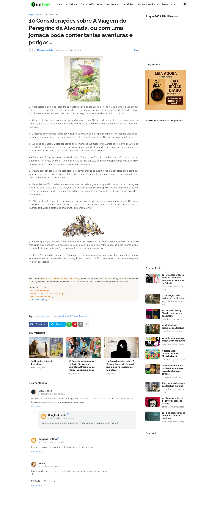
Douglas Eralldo (57, 415)
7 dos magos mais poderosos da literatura (173, 296)
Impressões (56, 316)
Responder (36, 406)
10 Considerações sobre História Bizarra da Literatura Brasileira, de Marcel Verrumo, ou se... (82, 365)
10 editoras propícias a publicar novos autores (173, 339)
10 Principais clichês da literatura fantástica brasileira (173, 416)
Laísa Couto (45, 390)
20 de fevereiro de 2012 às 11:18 (61, 418)
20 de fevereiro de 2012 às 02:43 (51, 394)
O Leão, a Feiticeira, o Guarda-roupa (47, 293)
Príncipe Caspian (38, 299)
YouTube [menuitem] (128, 4)
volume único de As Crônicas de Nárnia (60, 278)
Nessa (42, 463)
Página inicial (35, 14)
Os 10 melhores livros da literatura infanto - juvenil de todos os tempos (172, 369)
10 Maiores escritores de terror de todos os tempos (172, 401)
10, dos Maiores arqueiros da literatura (173, 326)
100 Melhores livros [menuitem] (147, 4)
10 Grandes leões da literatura (42, 362)
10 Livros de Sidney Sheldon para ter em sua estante (172, 313)
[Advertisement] (165, 213)
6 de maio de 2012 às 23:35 (49, 466)
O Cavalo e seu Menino (41, 296)
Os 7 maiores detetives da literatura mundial (173, 384)
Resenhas (84, 316)
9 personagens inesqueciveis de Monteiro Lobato (170, 353)
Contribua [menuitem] (71, 4)
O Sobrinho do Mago (40, 290)
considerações (51, 14)
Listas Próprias (70, 316)
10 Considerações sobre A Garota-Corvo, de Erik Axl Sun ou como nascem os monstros (120, 365)
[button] (185, 4)
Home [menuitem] (58, 4)
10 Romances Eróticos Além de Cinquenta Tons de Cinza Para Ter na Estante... (173, 279)
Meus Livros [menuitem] (168, 4)
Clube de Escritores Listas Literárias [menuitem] (100, 4)
